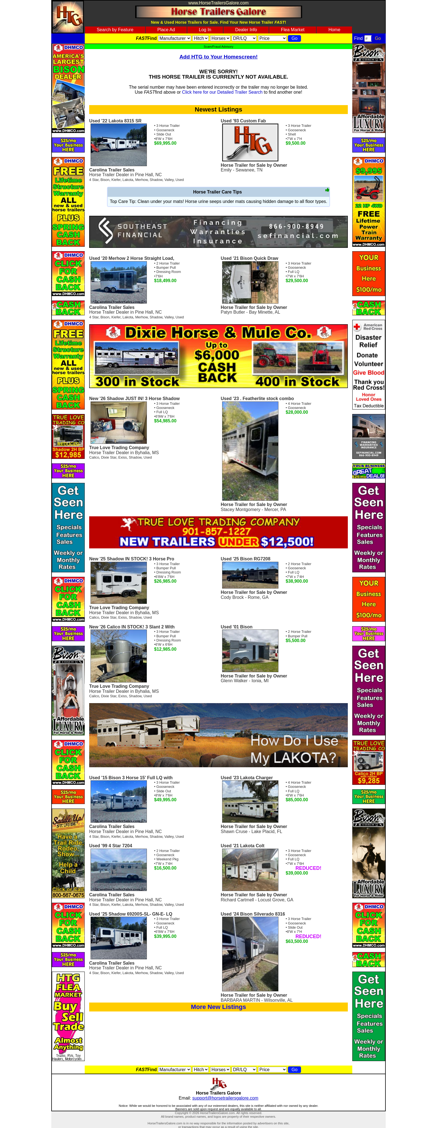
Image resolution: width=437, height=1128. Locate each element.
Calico (94, 457)
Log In (205, 29)
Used (180, 180)
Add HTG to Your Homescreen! (218, 57)
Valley (169, 180)
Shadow (156, 180)
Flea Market (292, 29)
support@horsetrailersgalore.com (225, 1098)
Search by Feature (115, 29)
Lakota (128, 180)
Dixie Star (108, 457)
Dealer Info (246, 29)
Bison (105, 180)
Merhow (141, 180)
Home (334, 29)
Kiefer (116, 180)
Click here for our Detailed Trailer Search (222, 92)
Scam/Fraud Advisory (218, 46)
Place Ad (166, 29)
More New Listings (218, 1006)
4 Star (93, 180)
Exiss (122, 457)
